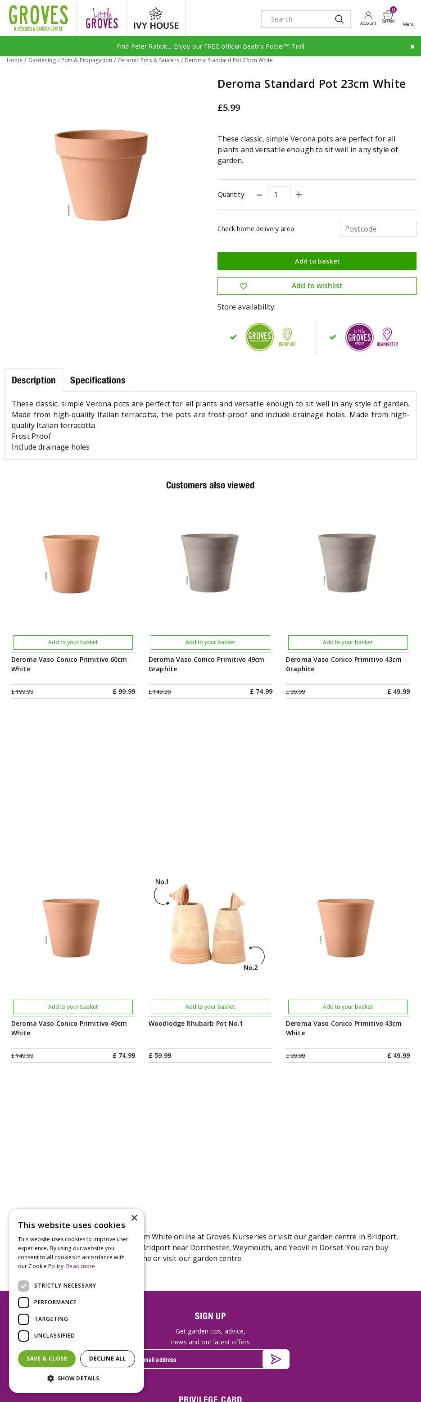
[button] (76, 1378)
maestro (362, 1385)
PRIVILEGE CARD (210, 1116)
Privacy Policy (236, 1379)
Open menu (410, 18)
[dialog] (76, 1301)
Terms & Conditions (186, 1379)
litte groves (102, 18)
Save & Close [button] (47, 1358)
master (383, 1385)
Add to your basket (73, 642)
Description (34, 380)
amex (302, 1385)
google (342, 1385)
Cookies (270, 1379)
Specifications (97, 380)
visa (403, 1385)
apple (322, 1385)
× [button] (134, 1218)
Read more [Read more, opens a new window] (80, 1266)
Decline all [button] (107, 1358)
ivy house (156, 18)
